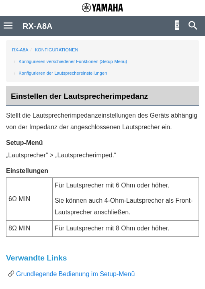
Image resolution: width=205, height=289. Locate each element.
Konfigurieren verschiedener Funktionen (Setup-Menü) (72, 61)
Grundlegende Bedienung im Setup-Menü (75, 274)
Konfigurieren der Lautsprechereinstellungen (62, 73)
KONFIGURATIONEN (56, 49)
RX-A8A (20, 49)
